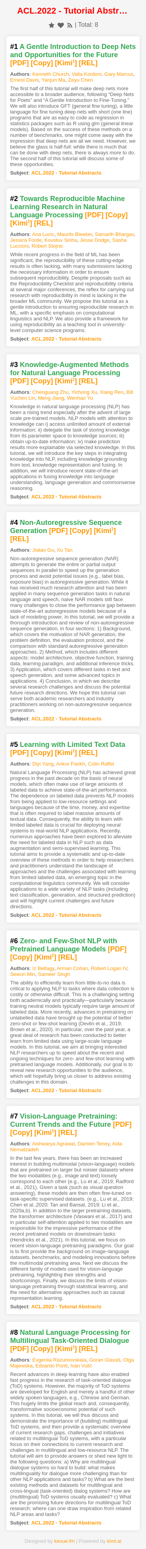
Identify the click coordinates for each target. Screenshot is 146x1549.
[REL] (88, 63)
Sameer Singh (54, 974)
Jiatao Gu (43, 550)
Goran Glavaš (104, 1360)
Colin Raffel (101, 764)
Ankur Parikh (70, 764)
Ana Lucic (43, 234)
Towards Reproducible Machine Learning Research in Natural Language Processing (67, 207)
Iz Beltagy (43, 968)
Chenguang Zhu (50, 392)
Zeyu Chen (80, 80)
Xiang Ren (112, 392)
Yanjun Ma (53, 80)
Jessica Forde (26, 240)
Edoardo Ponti (51, 1366)
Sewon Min (22, 974)
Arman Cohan (72, 968)
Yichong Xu (84, 392)
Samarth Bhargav (114, 234)
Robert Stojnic (47, 246)
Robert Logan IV (109, 968)
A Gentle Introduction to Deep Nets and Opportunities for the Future (73, 51)
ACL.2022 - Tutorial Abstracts (66, 173)
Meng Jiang (51, 398)
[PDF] (19, 63)
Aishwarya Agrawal (53, 1144)
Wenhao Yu (80, 398)
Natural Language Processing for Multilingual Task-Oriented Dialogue (70, 1336)
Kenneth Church (50, 74)
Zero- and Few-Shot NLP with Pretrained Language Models (63, 945)
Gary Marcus (118, 74)
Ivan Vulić (81, 1366)
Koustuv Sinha (60, 240)
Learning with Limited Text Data (72, 744)
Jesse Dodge (94, 240)
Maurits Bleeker (74, 234)
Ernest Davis (24, 80)
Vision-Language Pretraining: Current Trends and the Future (64, 1120)
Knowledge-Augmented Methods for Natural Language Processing (69, 369)
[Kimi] (66, 63)
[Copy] (42, 63)
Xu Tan (64, 550)
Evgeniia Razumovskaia (59, 1360)
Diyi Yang (42, 764)
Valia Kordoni (86, 74)
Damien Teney (93, 1144)
